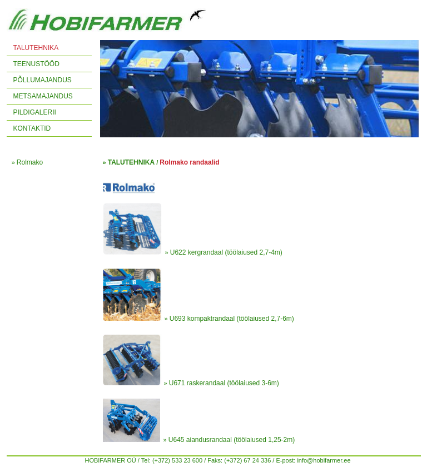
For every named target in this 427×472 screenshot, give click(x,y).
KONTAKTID (32, 128)
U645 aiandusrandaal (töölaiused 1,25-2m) (231, 440)
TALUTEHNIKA (36, 48)
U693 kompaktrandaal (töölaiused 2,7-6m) (232, 318)
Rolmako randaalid (189, 162)
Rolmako (30, 162)
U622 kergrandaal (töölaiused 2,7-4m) (226, 252)
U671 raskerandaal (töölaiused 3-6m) (224, 383)
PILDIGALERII (34, 112)
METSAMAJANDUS (43, 96)
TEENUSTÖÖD (36, 64)
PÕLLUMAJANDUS (42, 80)
